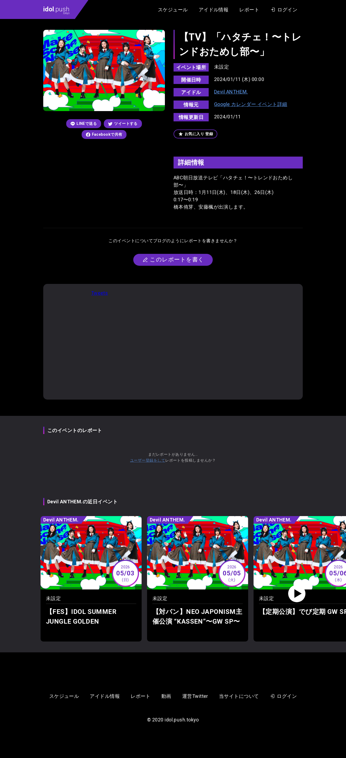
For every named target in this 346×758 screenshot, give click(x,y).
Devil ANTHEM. (231, 92)
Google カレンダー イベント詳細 (250, 104)
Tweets (99, 293)
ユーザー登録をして (147, 460)
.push (56, 10)
